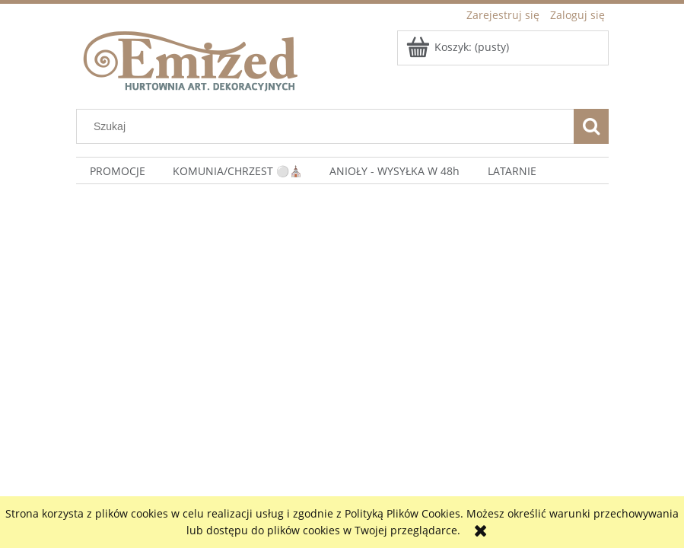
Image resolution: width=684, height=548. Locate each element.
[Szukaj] (591, 126)
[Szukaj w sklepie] (328, 126)
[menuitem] (117, 171)
